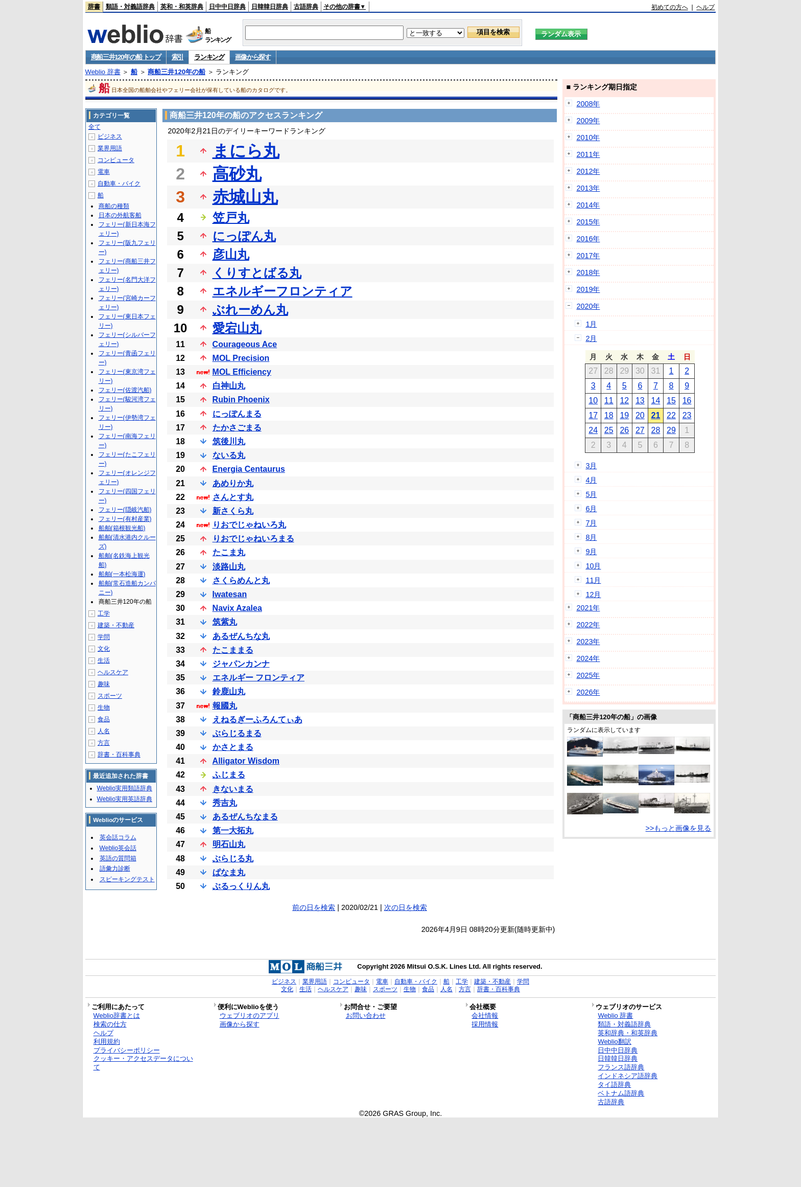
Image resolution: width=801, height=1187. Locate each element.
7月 (591, 523)
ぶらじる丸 (233, 858)
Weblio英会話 (118, 848)
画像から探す (253, 57)
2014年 (588, 205)
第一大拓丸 (233, 830)
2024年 (588, 658)
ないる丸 (229, 455)
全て (94, 127)
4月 (591, 480)
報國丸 (225, 705)
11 (609, 400)
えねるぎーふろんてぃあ (257, 719)
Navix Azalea (237, 608)
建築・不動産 (116, 625)
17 (593, 415)
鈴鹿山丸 (229, 691)
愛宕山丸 (237, 328)
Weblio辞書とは (116, 1015)
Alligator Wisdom (246, 761)
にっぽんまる (237, 413)
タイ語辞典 (614, 1084)
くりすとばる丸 (257, 273)
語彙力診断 (115, 868)
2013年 (588, 188)
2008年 (588, 104)
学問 (104, 637)
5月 (591, 494)
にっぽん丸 (244, 236)
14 (656, 400)
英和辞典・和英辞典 (627, 1033)
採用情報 (485, 1024)
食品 (104, 719)
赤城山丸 (245, 197)
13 (640, 400)
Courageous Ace (245, 344)
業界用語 (110, 148)
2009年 (588, 121)
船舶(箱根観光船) (122, 528)
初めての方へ (669, 7)
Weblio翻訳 (614, 1041)
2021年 (588, 608)
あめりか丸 (233, 483)
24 (593, 430)
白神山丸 (229, 385)
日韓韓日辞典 (269, 7)
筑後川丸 (229, 441)
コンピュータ (116, 160)
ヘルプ (705, 7)
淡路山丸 (229, 566)
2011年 (588, 154)
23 (687, 415)
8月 (591, 537)
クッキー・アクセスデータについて (143, 1063)
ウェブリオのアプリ (249, 1015)
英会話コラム (118, 837)
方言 (104, 742)
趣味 (104, 684)
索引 (177, 57)
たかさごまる (237, 427)
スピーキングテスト (127, 879)
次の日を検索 (405, 907)
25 (609, 430)
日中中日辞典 (227, 7)
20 (640, 415)
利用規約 (106, 1041)
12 (624, 400)
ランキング (209, 57)
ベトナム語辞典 (621, 1093)
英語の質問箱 (118, 858)
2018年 (588, 272)
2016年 (588, 239)
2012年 (588, 171)
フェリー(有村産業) (125, 518)
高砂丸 (237, 174)
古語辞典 (306, 7)
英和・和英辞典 (181, 7)
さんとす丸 (233, 497)
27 (640, 430)
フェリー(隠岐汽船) (125, 509)
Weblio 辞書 (103, 72)
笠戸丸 (231, 217)
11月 (593, 580)
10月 (593, 566)
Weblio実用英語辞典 (124, 799)
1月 (591, 324)
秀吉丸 (225, 802)
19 (624, 415)
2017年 (588, 256)
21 (656, 415)
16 (687, 400)
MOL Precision (241, 358)
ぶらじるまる (237, 733)
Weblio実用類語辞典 (124, 788)
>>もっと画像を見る (679, 828)
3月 (591, 466)
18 (609, 415)
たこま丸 (229, 552)
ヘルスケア (113, 672)
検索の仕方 (110, 1024)
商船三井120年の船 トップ (126, 57)
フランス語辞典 (621, 1067)
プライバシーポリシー (126, 1050)
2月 (591, 338)
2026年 (588, 692)
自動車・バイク (119, 183)
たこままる (233, 650)
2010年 (588, 137)
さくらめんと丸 (241, 580)
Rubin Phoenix (241, 399)
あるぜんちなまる (245, 816)
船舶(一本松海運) (122, 574)
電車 (104, 171)
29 (671, 430)
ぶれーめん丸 (250, 309)
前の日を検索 (313, 907)
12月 (593, 594)
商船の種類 (114, 206)
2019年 (588, 289)
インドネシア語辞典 (627, 1076)
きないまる (233, 789)
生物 (104, 707)
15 (671, 400)
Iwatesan (230, 594)
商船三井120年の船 (176, 72)
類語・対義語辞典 (130, 7)
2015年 (588, 222)
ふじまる (229, 774)
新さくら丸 (233, 511)
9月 (591, 551)
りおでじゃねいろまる (253, 538)
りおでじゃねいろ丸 (249, 524)
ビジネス (110, 136)
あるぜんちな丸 (241, 636)
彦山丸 (231, 254)
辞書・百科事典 (119, 754)
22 (671, 415)
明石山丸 (229, 844)
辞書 (94, 7)
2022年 (588, 625)
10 (593, 400)
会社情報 (485, 1015)
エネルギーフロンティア (282, 291)
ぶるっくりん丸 (241, 886)
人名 (104, 731)
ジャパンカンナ (241, 663)
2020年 (588, 306)
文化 (104, 648)
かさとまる (233, 747)
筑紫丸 (225, 622)
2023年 (588, 641)
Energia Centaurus (249, 469)
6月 (591, 509)
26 (624, 430)
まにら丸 (246, 151)
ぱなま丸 (229, 872)
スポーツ (110, 695)
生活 (104, 660)
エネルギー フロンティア (258, 677)
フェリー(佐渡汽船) (125, 390)
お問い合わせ (366, 1015)
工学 (104, 613)
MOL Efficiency (242, 372)
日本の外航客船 (120, 215)
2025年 (588, 675)
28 (656, 430)
